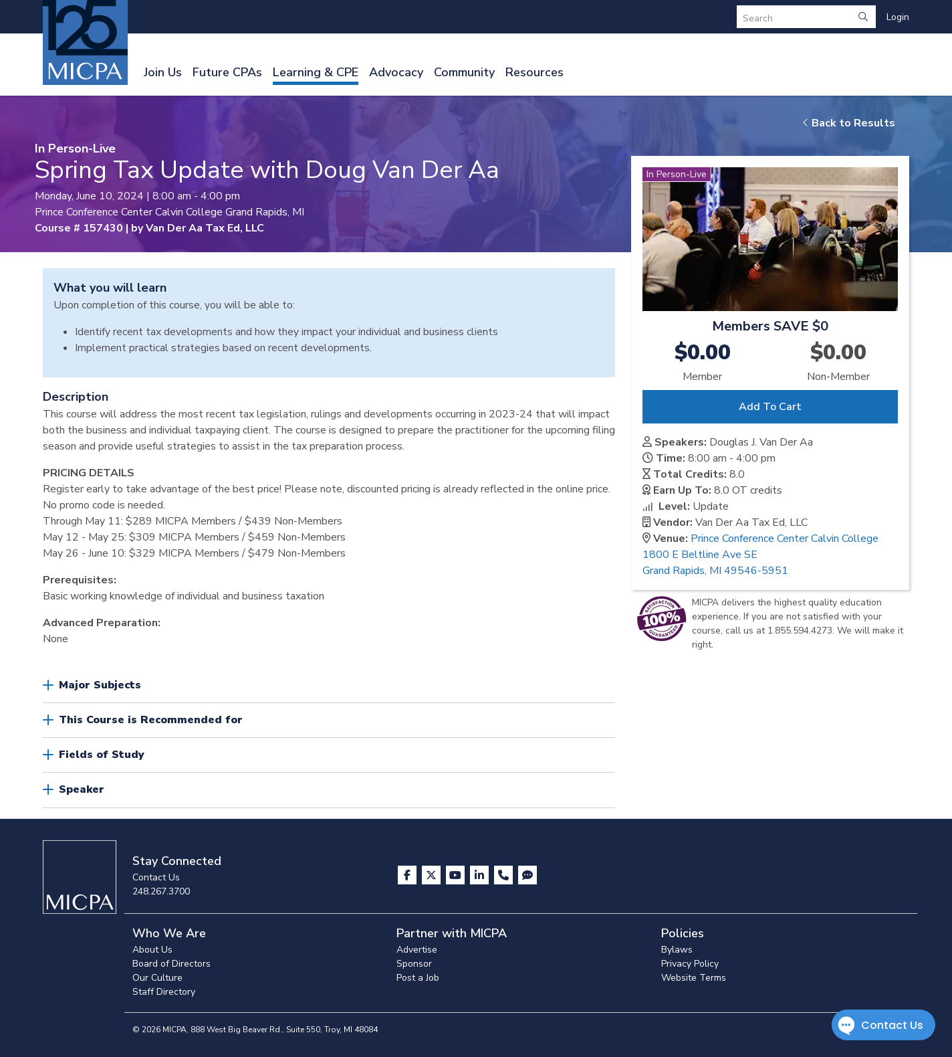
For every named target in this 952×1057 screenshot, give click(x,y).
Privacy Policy (690, 963)
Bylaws (677, 949)
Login (897, 17)
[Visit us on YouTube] (457, 875)
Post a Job (417, 977)
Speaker (81, 789)
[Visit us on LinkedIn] (481, 875)
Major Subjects (100, 685)
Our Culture (157, 977)
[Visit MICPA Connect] (527, 875)
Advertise (416, 949)
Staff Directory (163, 991)
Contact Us (156, 877)
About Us (152, 949)
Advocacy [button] (396, 72)
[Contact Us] (505, 875)
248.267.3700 (161, 891)
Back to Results (848, 123)
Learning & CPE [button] (315, 72)
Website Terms (693, 977)
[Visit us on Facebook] (408, 875)
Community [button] (464, 72)
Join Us (163, 72)
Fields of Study (101, 754)
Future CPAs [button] (227, 72)
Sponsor (414, 963)
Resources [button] (534, 72)
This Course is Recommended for (151, 719)
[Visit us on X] (433, 875)
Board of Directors (171, 963)
